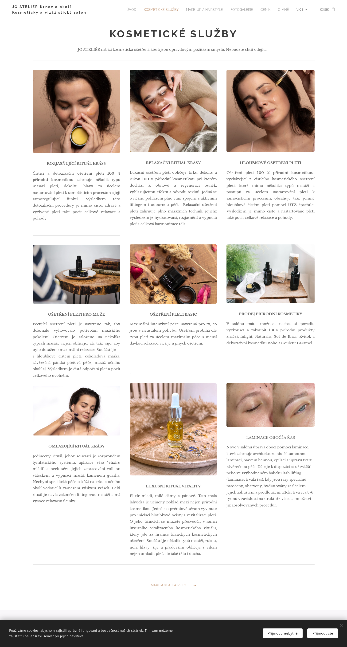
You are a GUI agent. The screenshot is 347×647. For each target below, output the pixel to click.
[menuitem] (142, 10)
